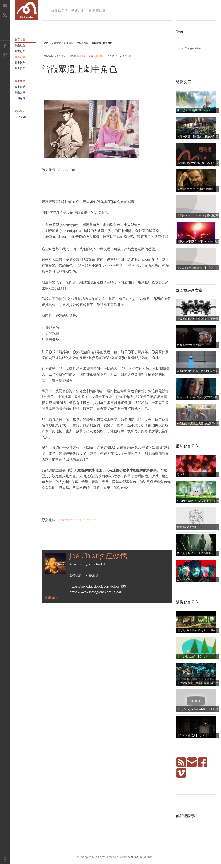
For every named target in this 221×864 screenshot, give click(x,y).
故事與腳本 (82, 43)
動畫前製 (68, 43)
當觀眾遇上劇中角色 (79, 69)
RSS (5, 15)
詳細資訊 (51, 597)
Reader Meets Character (76, 520)
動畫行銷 (20, 68)
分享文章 (56, 43)
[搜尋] (191, 48)
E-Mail (5, 5)
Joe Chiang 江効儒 (98, 556)
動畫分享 (20, 92)
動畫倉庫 (20, 81)
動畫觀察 (20, 51)
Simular (133, 857)
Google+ (5, 55)
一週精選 (20, 98)
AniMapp (20, 116)
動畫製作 (20, 62)
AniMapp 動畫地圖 (26, 10)
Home (45, 43)
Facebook (5, 45)
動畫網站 (20, 86)
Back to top (5, 859)
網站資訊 (20, 110)
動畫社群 (20, 45)
